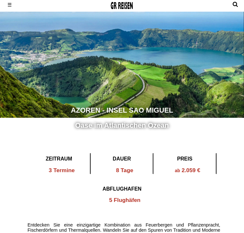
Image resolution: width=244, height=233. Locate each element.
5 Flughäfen (124, 200)
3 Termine (62, 170)
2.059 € (187, 170)
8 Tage (124, 170)
